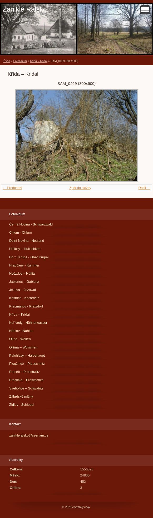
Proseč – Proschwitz (24, 372)
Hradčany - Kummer (24, 265)
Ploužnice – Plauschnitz (27, 364)
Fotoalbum (20, 61)
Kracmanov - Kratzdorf (26, 306)
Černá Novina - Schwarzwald (31, 224)
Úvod (6, 61)
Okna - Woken (20, 339)
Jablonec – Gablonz (24, 282)
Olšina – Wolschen (23, 347)
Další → (144, 188)
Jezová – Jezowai (22, 290)
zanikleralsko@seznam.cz (28, 435)
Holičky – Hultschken (25, 249)
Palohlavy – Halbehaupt (27, 355)
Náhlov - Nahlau (21, 331)
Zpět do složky (80, 188)
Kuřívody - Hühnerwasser (28, 323)
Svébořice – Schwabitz (26, 388)
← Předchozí (12, 188)
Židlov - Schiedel (21, 405)
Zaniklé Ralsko (25, 9)
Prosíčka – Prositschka (26, 380)
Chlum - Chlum (20, 232)
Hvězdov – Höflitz (22, 273)
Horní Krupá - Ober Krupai (28, 257)
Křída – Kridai (38, 61)
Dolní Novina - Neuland (26, 241)
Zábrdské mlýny (21, 396)
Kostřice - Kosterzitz (24, 298)
